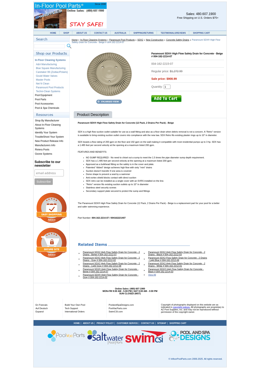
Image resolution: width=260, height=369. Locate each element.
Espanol (40, 311)
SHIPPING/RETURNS (143, 33)
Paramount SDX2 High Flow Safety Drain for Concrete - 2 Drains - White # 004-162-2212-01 (176, 264)
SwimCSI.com (116, 311)
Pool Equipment (43, 95)
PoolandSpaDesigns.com (121, 305)
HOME (53, 33)
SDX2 (140, 40)
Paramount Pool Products (122, 40)
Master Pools (43, 79)
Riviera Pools (42, 149)
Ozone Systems (43, 153)
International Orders (74, 311)
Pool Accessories (44, 103)
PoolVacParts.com (118, 308)
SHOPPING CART (201, 33)
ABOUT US (81, 33)
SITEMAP (161, 323)
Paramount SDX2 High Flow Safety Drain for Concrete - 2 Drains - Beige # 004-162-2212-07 (111, 253)
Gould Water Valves (46, 75)
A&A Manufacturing (46, 64)
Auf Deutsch (42, 308)
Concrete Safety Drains (177, 40)
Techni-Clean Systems (48, 91)
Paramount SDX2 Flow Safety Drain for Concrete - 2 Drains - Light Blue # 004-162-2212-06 (177, 259)
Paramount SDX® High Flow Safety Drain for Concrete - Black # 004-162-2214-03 (176, 270)
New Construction (155, 40)
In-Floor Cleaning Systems (93, 40)
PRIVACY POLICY (105, 323)
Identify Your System (46, 132)
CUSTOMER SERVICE (127, 323)
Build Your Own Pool (75, 305)
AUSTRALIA (120, 33)
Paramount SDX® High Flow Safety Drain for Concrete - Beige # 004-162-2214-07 (110, 270)
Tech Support (71, 308)
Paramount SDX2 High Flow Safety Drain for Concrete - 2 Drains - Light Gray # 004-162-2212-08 (111, 264)
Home (75, 40)
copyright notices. (181, 307)
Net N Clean (42, 83)
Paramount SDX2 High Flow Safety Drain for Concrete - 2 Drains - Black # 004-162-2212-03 (176, 253)
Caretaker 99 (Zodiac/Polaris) (52, 72)
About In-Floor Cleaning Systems (48, 126)
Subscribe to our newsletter (47, 163)
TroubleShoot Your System (49, 136)
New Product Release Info (49, 141)
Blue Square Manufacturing (50, 68)
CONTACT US (100, 33)
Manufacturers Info (45, 145)
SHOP (66, 33)
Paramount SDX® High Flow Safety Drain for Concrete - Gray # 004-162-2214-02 (110, 276)
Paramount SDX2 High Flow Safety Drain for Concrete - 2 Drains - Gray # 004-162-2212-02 (111, 259)
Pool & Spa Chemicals (47, 108)
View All (152, 275)
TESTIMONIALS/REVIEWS (173, 33)
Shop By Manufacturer (47, 120)
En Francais (42, 305)
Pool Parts (40, 99)
